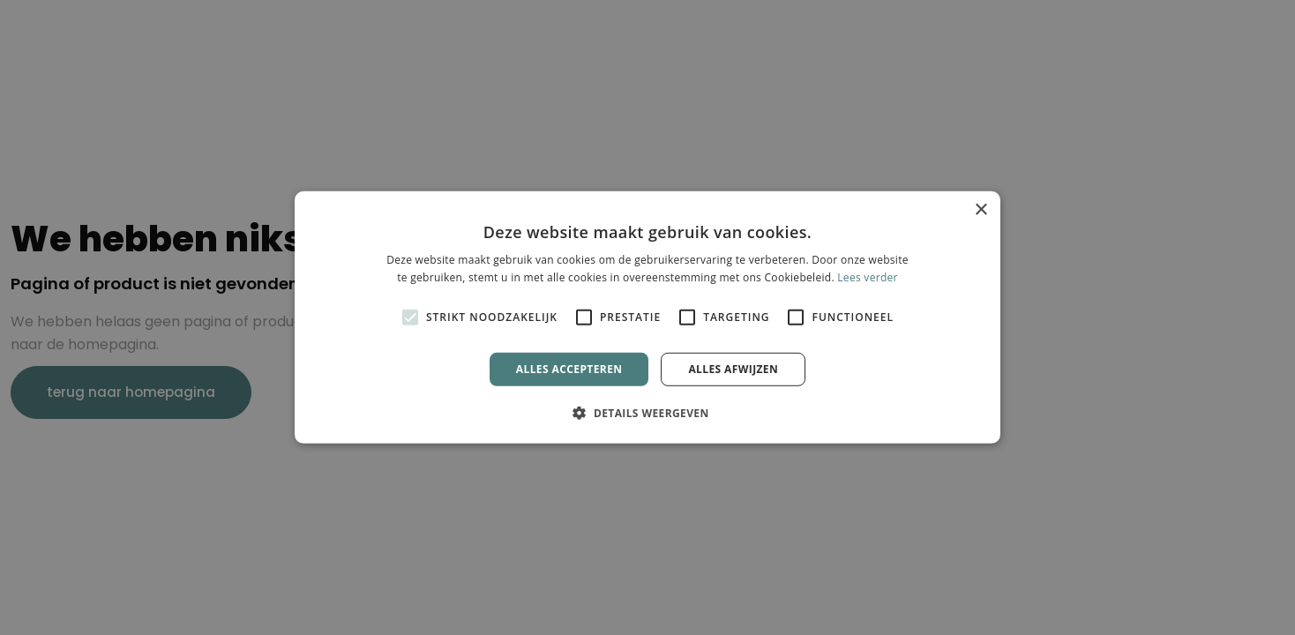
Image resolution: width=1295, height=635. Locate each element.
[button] (647, 413)
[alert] (647, 317)
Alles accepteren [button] (569, 369)
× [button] (980, 210)
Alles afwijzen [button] (733, 369)
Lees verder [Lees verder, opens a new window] (867, 277)
